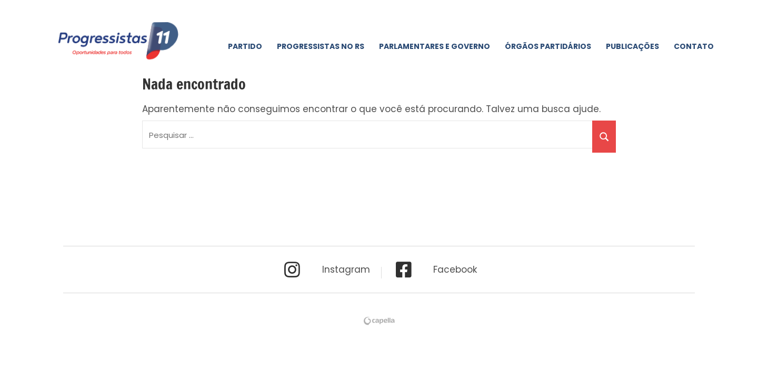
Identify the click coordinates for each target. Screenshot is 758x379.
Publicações (632, 46)
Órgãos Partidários (548, 46)
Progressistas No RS (320, 46)
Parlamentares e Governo (434, 46)
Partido (245, 46)
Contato (694, 46)
